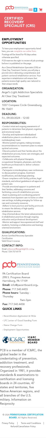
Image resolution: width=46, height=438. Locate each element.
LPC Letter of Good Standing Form (20, 321)
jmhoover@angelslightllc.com (21, 249)
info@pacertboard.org (25, 285)
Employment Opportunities (16, 330)
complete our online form (25, 51)
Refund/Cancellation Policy (23, 427)
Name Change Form (13, 325)
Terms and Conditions (31, 423)
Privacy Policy (8, 423)
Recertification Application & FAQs (20, 316)
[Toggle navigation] (31, 9)
